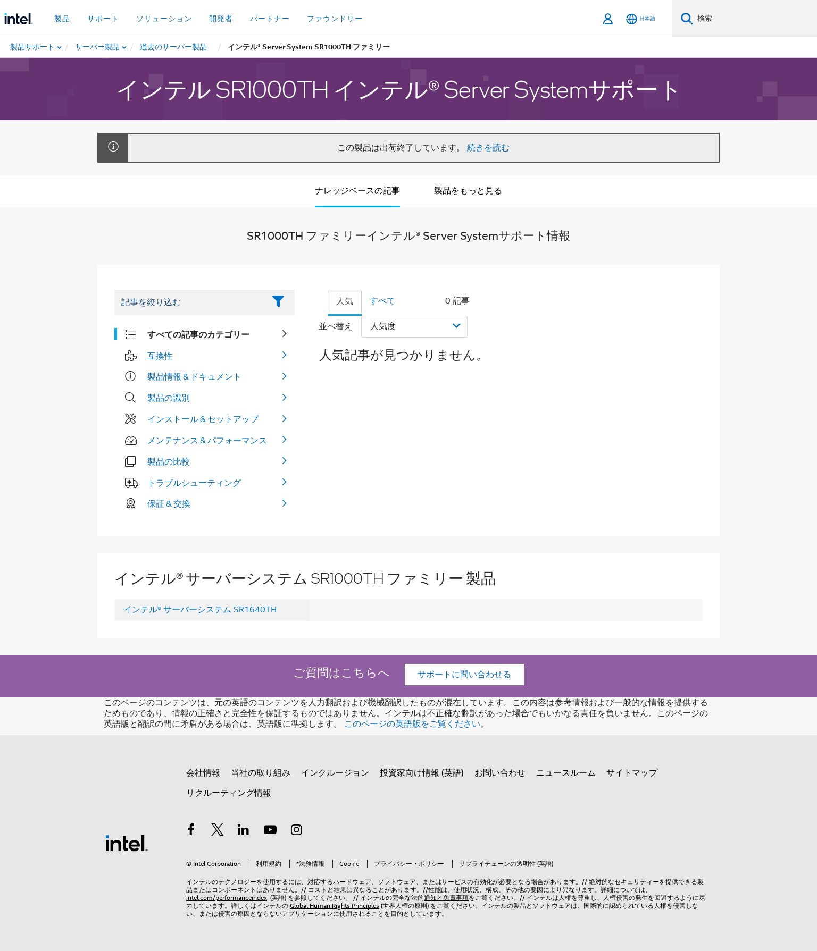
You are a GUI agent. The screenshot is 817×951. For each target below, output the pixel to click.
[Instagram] (296, 831)
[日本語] (640, 19)
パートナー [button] (270, 18)
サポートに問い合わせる (464, 674)
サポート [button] (103, 18)
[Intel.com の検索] (755, 18)
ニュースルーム (566, 773)
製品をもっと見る (468, 191)
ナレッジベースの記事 (357, 191)
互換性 (160, 355)
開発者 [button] (221, 18)
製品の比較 (168, 461)
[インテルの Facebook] (191, 831)
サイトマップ (631, 773)
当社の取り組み (260, 773)
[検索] (687, 18)
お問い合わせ (500, 773)
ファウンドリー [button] (335, 18)
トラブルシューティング (194, 482)
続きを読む (488, 147)
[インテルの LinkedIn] (244, 831)
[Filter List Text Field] (189, 302)
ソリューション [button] (164, 18)
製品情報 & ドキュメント (194, 376)
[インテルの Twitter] (218, 831)
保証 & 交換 (168, 503)
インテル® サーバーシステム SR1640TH (200, 609)
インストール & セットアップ (203, 419)
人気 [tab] (344, 301)
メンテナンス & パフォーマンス (207, 440)
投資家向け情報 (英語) (422, 773)
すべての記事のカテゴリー (198, 334)
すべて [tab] (382, 301)
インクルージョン (335, 773)
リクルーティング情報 (228, 793)
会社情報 (203, 773)
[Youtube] (270, 831)
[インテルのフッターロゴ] (126, 842)
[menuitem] (98, 47)
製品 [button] (62, 18)
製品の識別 (168, 397)
